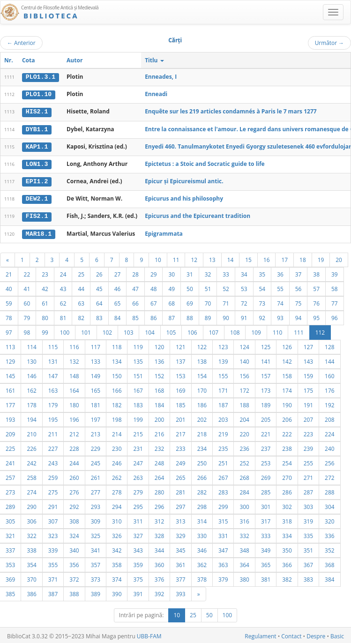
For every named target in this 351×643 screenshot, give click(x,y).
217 (180, 432)
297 (180, 504)
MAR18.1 (39, 232)
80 (45, 316)
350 (286, 548)
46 (117, 287)
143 (308, 359)
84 (117, 316)
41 (27, 287)
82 (81, 316)
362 (202, 563)
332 (244, 534)
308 (74, 519)
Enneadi (156, 94)
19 (321, 258)
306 (31, 519)
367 (308, 563)
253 (265, 461)
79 (27, 316)
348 (244, 548)
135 (137, 359)
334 (286, 534)
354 (31, 563)
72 (244, 301)
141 (265, 359)
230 (116, 446)
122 (202, 345)
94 (298, 316)
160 (329, 374)
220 (244, 432)
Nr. (8, 60)
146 (31, 374)
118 (116, 345)
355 (53, 563)
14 (230, 258)
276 (74, 490)
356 (74, 563)
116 (74, 345)
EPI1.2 (37, 180)
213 (95, 432)
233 (180, 446)
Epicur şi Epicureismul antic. (184, 180)
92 (262, 316)
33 (226, 272)
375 (137, 577)
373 (95, 577)
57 (316, 287)
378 (202, 577)
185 (180, 403)
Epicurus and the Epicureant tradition (197, 214)
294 (116, 504)
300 (244, 504)
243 (53, 461)
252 (244, 461)
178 (31, 403)
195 (53, 417)
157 (265, 374)
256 (329, 461)
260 (74, 475)
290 (31, 504)
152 (159, 374)
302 (286, 504)
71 (226, 301)
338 (31, 548)
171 (223, 388)
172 (244, 388)
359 (137, 563)
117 (95, 345)
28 (135, 272)
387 (53, 592)
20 (339, 258)
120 (159, 345)
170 (202, 388)
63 (81, 301)
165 (95, 388)
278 (116, 490)
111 (298, 330)
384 (329, 577)
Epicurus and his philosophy (184, 198)
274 (31, 490)
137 (180, 359)
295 (137, 504)
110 (277, 330)
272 (329, 475)
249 (180, 461)
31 (190, 272)
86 (153, 316)
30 (171, 272)
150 (116, 374)
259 (53, 475)
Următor (329, 42)
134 (116, 359)
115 (53, 345)
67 (153, 301)
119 (137, 345)
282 (202, 490)
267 (223, 475)
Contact (291, 634)
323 (53, 534)
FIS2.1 (37, 214)
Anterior (21, 42)
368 (329, 563)
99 (45, 330)
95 (316, 316)
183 (137, 403)
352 (329, 548)
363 (223, 563)
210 (31, 432)
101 (85, 330)
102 (107, 330)
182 (116, 403)
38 (316, 272)
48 (153, 287)
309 (95, 519)
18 (302, 258)
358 (116, 563)
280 (159, 490)
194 (31, 417)
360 (159, 563)
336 (329, 534)
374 (116, 577)
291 (53, 504)
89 (208, 316)
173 (265, 388)
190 (286, 403)
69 (190, 301)
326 (116, 534)
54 (262, 287)
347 (223, 548)
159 (308, 374)
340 (74, 548)
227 (53, 446)
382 (286, 577)
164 (74, 388)
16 (266, 258)
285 (265, 490)
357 (95, 563)
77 (334, 301)
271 (308, 475)
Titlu (154, 60)
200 (159, 417)
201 (180, 417)
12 (194, 258)
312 (159, 519)
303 (308, 504)
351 (308, 548)
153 (180, 374)
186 (202, 403)
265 (180, 475)
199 (137, 417)
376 (159, 577)
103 (128, 330)
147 (53, 374)
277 (95, 490)
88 (190, 316)
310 (116, 519)
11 (176, 258)
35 (262, 272)
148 (74, 374)
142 (286, 359)
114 (31, 345)
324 (74, 534)
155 (223, 374)
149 (95, 374)
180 (74, 403)
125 (265, 345)
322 (31, 534)
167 (137, 388)
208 (329, 417)
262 (116, 475)
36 (280, 272)
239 (308, 446)
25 (81, 272)
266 (202, 475)
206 (286, 417)
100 (64, 330)
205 (265, 417)
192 (329, 403)
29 (153, 272)
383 (308, 577)
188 (244, 403)
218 (202, 432)
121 (180, 345)
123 (223, 345)
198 (116, 417)
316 (244, 519)
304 (329, 504)
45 (99, 287)
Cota (28, 60)
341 (95, 548)
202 (202, 417)
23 (45, 272)
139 (223, 359)
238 (286, 446)
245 (95, 461)
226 (31, 446)
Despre (315, 634)
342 (116, 548)
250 (202, 461)
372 (74, 577)
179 (53, 403)
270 (286, 475)
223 (308, 432)
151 (137, 374)
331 (223, 534)
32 (208, 272)
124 (244, 345)
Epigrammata (164, 232)
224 (329, 432)
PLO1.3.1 (40, 77)
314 (202, 519)
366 (286, 563)
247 (137, 461)
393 (180, 592)
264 (159, 475)
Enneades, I (161, 77)
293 (95, 504)
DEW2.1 (37, 198)
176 (329, 388)
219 (223, 432)
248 (159, 461)
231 (137, 446)
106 (192, 330)
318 (286, 519)
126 (286, 345)
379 (223, 577)
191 (308, 403)
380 (244, 577)
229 (95, 446)
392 (159, 592)
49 (171, 287)
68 (171, 301)
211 (53, 432)
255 (308, 461)
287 (308, 490)
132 (74, 359)
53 (244, 287)
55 (280, 287)
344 (159, 548)
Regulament (260, 634)
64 (99, 301)
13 (212, 258)
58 (334, 287)
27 (117, 272)
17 (284, 258)
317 (265, 519)
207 (308, 417)
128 (329, 345)
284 (244, 490)
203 (223, 417)
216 (159, 432)
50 (190, 287)
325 (95, 534)
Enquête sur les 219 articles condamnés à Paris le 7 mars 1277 (231, 111)
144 (329, 359)
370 (31, 577)
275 (53, 490)
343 (137, 548)
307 (53, 519)
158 (286, 374)
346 (202, 548)
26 (99, 272)
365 (265, 563)
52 (226, 287)
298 (202, 504)
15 (248, 258)
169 (180, 388)
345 (180, 548)
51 (208, 287)
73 (262, 301)
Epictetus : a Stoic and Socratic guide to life (205, 163)
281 (180, 490)
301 (265, 504)
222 (286, 432)
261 (95, 475)
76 (316, 301)
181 (95, 403)
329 (180, 534)
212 (74, 432)
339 (53, 548)
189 (265, 403)
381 (265, 577)
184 (159, 403)
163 (53, 388)
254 (286, 461)
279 (137, 490)
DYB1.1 (37, 128)
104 (149, 330)
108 (234, 330)
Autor (74, 60)
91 (244, 316)
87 (171, 316)
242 (31, 461)
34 (244, 272)
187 (223, 403)
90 (226, 316)
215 (137, 432)
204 (244, 417)
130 (31, 359)
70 (208, 301)
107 (213, 330)
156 (244, 374)
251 (223, 461)
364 (244, 563)
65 (117, 301)
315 (223, 519)
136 (159, 359)
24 (63, 272)
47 (135, 287)
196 (74, 417)
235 (223, 446)
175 (308, 388)
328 (159, 534)
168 (159, 388)
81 (63, 316)
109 (256, 330)
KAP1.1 (37, 146)
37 (298, 272)
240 (329, 446)
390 (116, 592)
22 (27, 272)
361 (180, 563)
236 (244, 446)
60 (27, 301)
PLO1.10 (39, 94)
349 (265, 548)
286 (286, 490)
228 (74, 446)
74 (280, 301)
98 (27, 330)
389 (95, 592)
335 (308, 534)
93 (280, 316)
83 (99, 316)
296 (159, 504)
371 (53, 577)
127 (308, 345)
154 (202, 374)
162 (31, 388)
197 (95, 417)
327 (137, 534)
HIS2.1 (37, 111)
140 (244, 359)
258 (31, 475)
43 (63, 287)
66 (135, 301)
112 (320, 330)
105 (171, 330)
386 (31, 592)
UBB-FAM (149, 634)
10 (158, 258)
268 (244, 475)
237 (265, 446)
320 (329, 519)
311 (137, 519)
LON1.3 (37, 163)
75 (298, 301)
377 (180, 577)
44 (81, 287)
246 (116, 461)
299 (223, 504)
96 (334, 316)
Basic (337, 634)
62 (63, 301)
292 (74, 504)
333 (265, 534)
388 (74, 592)
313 (180, 519)
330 (202, 534)
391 (137, 592)
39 (334, 272)
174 (286, 388)
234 (202, 446)
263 (137, 475)
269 (265, 475)
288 (329, 490)
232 (159, 446)
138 (202, 359)
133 (95, 359)
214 (116, 432)
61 (45, 301)
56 (298, 287)
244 (74, 461)
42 (45, 287)
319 (308, 519)
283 (223, 490)
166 (116, 388)
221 (265, 432)
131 (53, 359)
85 (135, 316)
